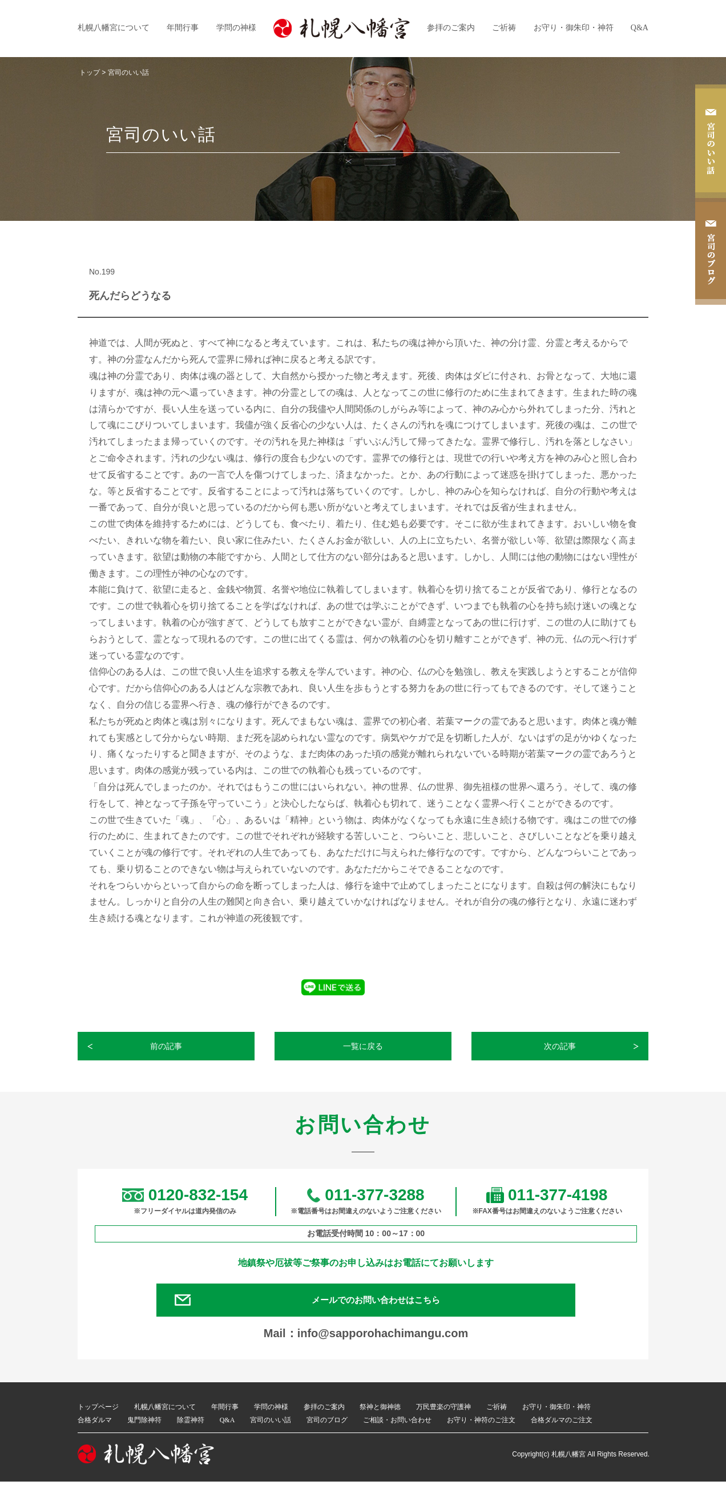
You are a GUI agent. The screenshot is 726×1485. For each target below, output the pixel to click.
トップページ (98, 1410)
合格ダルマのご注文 (561, 1423)
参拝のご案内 (451, 27)
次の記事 (560, 1046)
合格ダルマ (95, 1423)
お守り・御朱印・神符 (574, 27)
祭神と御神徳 (380, 1410)
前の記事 (167, 1046)
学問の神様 (236, 27)
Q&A (639, 27)
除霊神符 (190, 1423)
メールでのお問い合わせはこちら (380, 1301)
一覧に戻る (364, 1046)
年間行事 (183, 27)
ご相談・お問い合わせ (397, 1423)
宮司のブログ (327, 1423)
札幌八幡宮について (114, 27)
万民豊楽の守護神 (443, 1410)
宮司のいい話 (270, 1423)
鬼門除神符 (144, 1423)
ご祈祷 (504, 27)
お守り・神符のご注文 (481, 1423)
